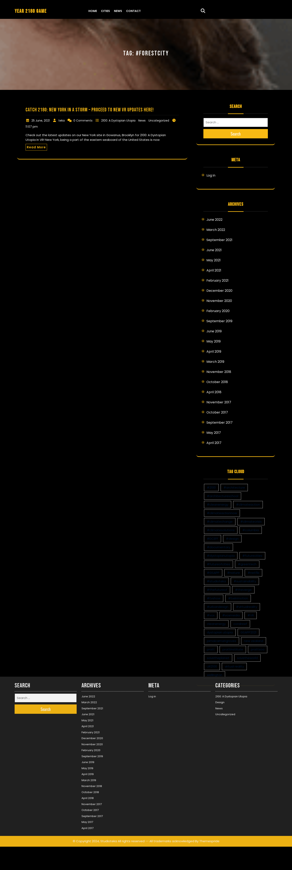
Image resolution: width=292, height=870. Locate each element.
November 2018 (218, 371)
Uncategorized (158, 120)
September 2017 (219, 422)
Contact (133, 11)
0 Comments (82, 120)
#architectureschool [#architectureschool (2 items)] (222, 496)
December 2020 (219, 290)
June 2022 (214, 219)
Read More (36, 147)
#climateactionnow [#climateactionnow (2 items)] (222, 513)
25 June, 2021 (40, 120)
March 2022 (215, 229)
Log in (210, 175)
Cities (105, 11)
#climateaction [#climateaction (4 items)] (248, 504)
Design (219, 578)
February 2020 (218, 311)
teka (61, 120)
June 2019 (214, 331)
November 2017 (218, 402)
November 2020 (219, 300)
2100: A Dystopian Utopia (118, 120)
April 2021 (213, 270)
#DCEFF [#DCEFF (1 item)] (212, 538)
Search (236, 134)
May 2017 (213, 432)
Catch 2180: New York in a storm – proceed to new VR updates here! (90, 110)
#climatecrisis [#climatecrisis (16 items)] (251, 521)
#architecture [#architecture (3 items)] (234, 487)
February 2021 (217, 280)
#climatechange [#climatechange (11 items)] (220, 521)
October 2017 (217, 412)
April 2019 (213, 351)
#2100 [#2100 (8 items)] (211, 487)
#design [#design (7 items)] (232, 538)
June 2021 (214, 250)
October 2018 (217, 382)
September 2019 (219, 321)
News (118, 11)
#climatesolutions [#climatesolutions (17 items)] (221, 530)
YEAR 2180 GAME (31, 11)
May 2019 (213, 341)
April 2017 (213, 442)
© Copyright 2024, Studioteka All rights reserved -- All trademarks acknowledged (133, 717)
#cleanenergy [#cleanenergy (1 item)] (217, 504)
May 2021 (213, 260)
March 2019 (215, 361)
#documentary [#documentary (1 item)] (218, 547)
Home (92, 11)
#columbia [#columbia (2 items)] (250, 530)
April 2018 (213, 392)
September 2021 (219, 240)
